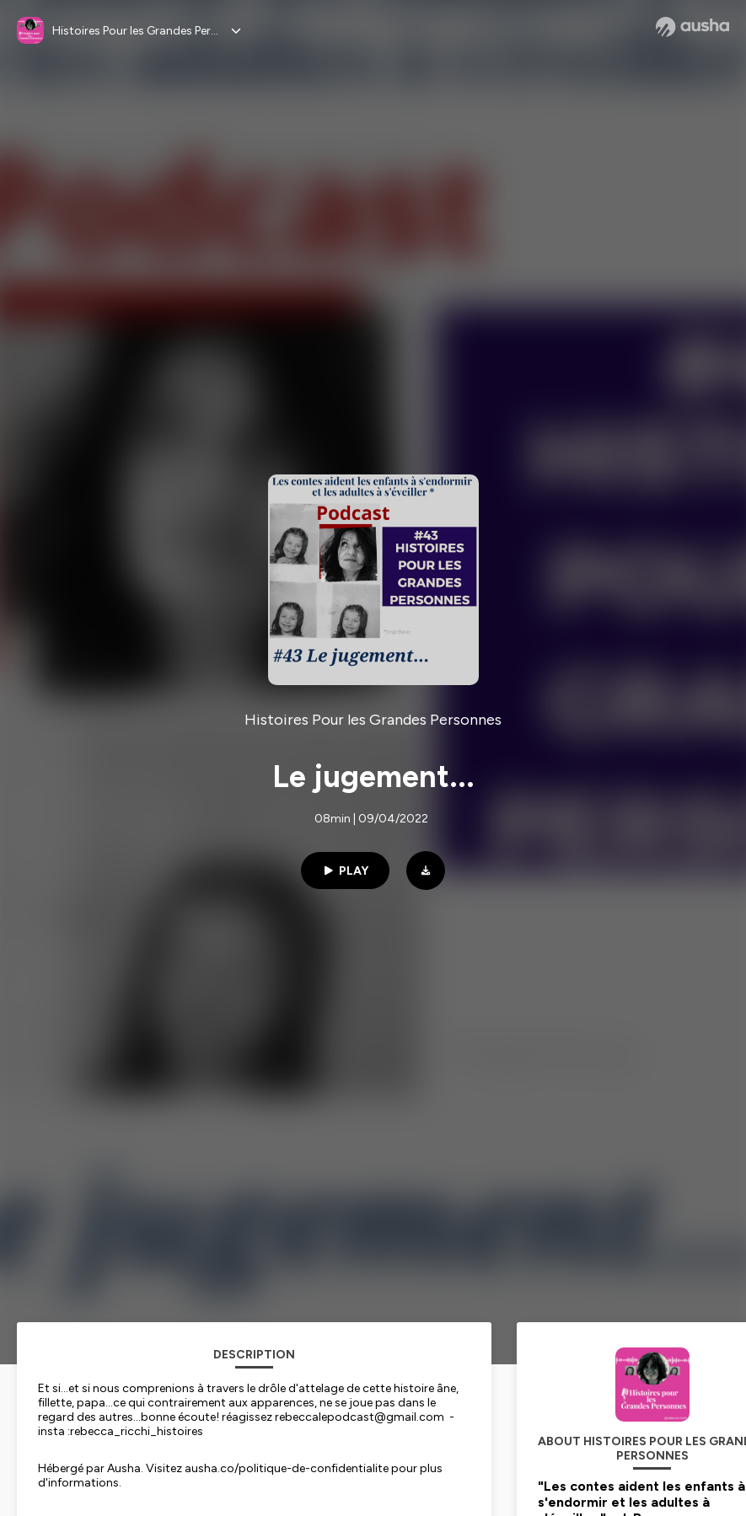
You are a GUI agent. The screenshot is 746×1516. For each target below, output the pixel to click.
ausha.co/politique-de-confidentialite (287, 1468)
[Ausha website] (692, 27)
